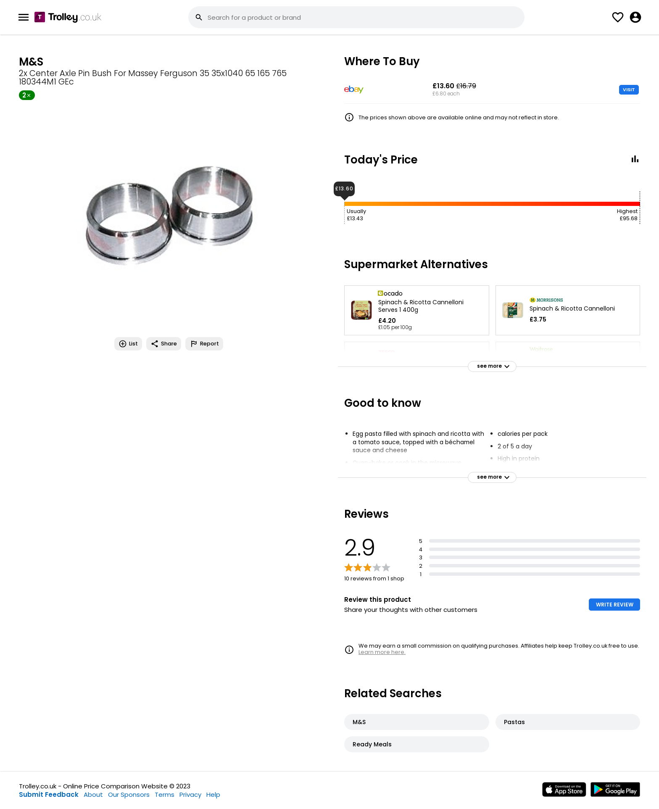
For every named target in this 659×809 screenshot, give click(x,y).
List (128, 344)
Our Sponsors (129, 794)
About (93, 794)
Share (163, 344)
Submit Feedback (49, 794)
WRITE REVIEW (614, 604)
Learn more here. (382, 652)
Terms (164, 794)
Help (213, 794)
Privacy (190, 794)
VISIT (629, 89)
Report (204, 344)
